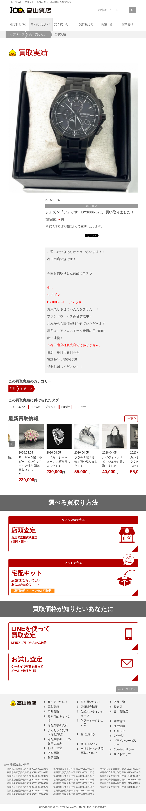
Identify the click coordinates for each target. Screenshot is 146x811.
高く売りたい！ (41, 24)
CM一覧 (119, 735)
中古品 (35, 406)
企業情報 (127, 24)
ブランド (50, 406)
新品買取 (53, 757)
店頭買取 (53, 752)
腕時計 (65, 406)
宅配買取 (53, 711)
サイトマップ (122, 754)
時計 (13, 388)
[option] (73, 128)
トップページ (15, 34)
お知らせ (119, 730)
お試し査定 (55, 748)
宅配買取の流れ (58, 725)
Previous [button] (12, 444)
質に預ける (86, 24)
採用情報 (119, 726)
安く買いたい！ (64, 24)
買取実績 (53, 706)
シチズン (26, 388)
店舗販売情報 (89, 706)
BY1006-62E (18, 406)
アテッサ (80, 406)
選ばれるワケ (18, 24)
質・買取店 (121, 711)
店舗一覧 (107, 24)
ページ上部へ (127, 689)
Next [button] (134, 444)
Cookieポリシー (124, 749)
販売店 (118, 706)
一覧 (130, 418)
